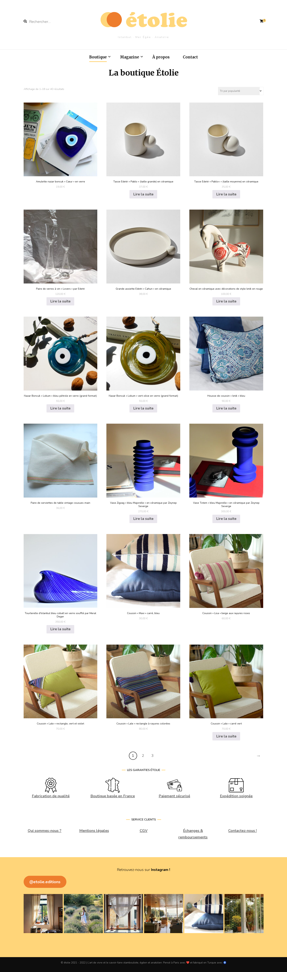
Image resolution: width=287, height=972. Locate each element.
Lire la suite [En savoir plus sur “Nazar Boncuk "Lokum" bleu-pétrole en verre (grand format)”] (60, 408)
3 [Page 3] (152, 755)
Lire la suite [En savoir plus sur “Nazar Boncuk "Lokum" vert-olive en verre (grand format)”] (143, 408)
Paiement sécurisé (174, 796)
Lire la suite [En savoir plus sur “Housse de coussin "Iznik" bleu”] (226, 408)
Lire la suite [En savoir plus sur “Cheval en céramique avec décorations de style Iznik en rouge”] (226, 301)
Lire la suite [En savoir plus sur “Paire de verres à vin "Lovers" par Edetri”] (60, 301)
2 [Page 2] (143, 755)
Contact (190, 57)
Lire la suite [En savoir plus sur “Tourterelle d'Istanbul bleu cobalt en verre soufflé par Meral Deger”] (60, 629)
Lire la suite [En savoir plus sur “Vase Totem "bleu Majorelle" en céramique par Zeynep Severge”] (226, 518)
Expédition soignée (236, 796)
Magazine (129, 57)
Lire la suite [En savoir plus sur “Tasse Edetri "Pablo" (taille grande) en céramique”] (143, 194)
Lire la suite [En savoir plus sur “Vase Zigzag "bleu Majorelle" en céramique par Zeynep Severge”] (143, 518)
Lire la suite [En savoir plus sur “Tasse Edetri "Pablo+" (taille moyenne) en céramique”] (226, 194)
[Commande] (240, 91)
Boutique (98, 57)
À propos (161, 57)
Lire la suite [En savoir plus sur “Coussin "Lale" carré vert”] (226, 736)
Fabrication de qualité (51, 796)
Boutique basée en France (112, 796)
